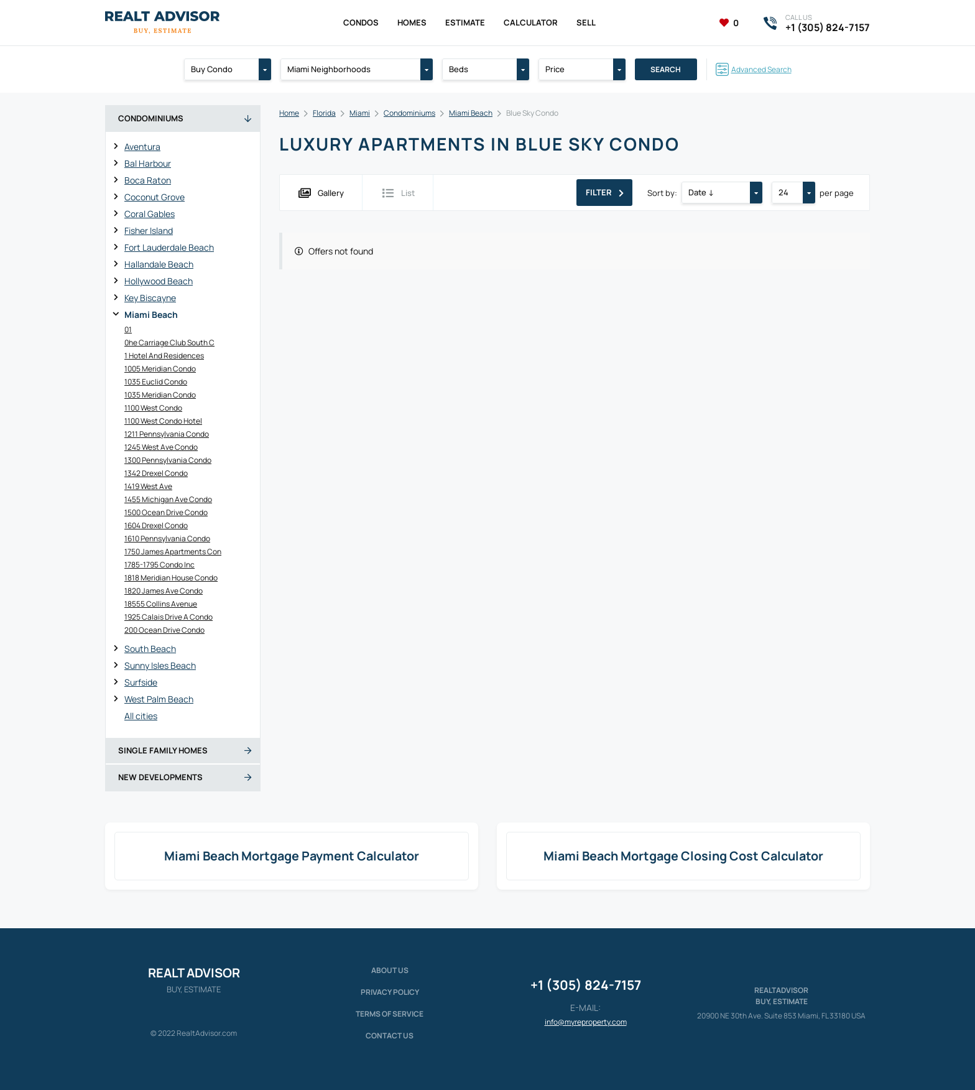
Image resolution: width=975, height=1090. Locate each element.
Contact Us (390, 1035)
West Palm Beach (158, 699)
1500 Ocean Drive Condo (166, 512)
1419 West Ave (148, 486)
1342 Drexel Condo (156, 473)
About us (390, 970)
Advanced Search (761, 69)
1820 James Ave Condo (163, 590)
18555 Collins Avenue (160, 604)
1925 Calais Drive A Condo (168, 617)
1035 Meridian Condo (160, 394)
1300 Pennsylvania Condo (167, 460)
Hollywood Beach (158, 281)
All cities (140, 716)
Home (289, 113)
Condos (361, 22)
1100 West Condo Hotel (163, 421)
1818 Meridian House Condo (171, 577)
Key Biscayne (150, 298)
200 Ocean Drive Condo (164, 630)
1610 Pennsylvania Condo (167, 538)
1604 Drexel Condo (156, 525)
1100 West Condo (153, 408)
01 (128, 329)
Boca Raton (147, 180)
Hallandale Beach (158, 264)
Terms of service (389, 1013)
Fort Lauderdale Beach (169, 247)
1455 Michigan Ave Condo (168, 499)
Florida (324, 113)
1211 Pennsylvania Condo (166, 434)
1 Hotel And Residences (164, 355)
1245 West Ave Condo (161, 447)
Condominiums (409, 113)
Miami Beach (151, 314)
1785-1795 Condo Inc (159, 564)
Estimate (465, 22)
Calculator (531, 22)
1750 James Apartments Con (172, 551)
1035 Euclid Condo (155, 381)
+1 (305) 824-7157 (585, 985)
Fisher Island (148, 230)
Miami (359, 113)
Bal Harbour (147, 163)
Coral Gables (149, 214)
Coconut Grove (154, 197)
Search (665, 69)
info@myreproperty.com (586, 1022)
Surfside (140, 682)
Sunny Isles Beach (160, 665)
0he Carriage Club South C (169, 342)
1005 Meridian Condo (160, 368)
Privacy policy (390, 992)
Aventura (142, 146)
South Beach (150, 648)
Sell (586, 22)
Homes (412, 22)
